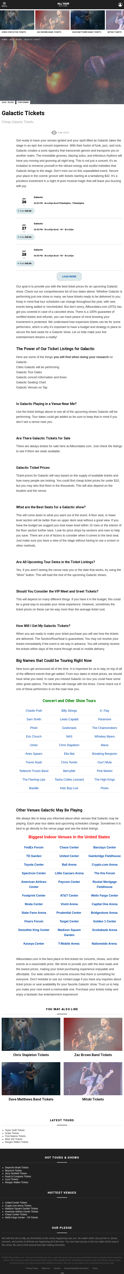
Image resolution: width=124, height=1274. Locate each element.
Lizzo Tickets (11, 1179)
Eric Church (34, 736)
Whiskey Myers (105, 736)
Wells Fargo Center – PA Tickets (21, 1217)
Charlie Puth (34, 710)
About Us (46, 1268)
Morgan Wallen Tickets (16, 1142)
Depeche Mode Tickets (17, 1167)
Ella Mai (69, 753)
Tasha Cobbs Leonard (69, 779)
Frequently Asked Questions (76, 1268)
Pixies (105, 788)
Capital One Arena (104, 904)
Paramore (104, 719)
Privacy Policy (32, 1268)
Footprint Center (34, 895)
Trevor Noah (34, 762)
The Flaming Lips (33, 779)
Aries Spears (33, 753)
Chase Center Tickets (16, 1214)
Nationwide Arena (104, 943)
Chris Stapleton (69, 745)
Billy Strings (69, 710)
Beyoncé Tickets (13, 1170)
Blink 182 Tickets (13, 1139)
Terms (95, 1268)
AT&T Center (69, 895)
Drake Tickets (12, 1133)
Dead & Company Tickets (18, 1176)
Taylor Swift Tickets (15, 1130)
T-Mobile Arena (68, 943)
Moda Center (34, 904)
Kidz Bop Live (69, 788)
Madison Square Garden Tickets (21, 1208)
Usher (34, 745)
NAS (69, 736)
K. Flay (104, 710)
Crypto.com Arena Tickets (18, 1205)
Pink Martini (104, 771)
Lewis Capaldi (69, 719)
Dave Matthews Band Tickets (86, 32)
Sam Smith (34, 719)
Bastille (34, 788)
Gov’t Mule (104, 762)
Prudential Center (68, 912)
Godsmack (69, 728)
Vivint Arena (69, 904)
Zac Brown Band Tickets (49, 32)
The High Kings (104, 779)
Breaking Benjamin (104, 753)
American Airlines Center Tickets (21, 1211)
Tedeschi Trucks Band (33, 771)
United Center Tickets (16, 1202)
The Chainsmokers (104, 728)
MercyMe (69, 771)
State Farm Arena (34, 912)
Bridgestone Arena (104, 912)
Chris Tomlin (69, 762)
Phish (33, 728)
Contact (57, 1268)
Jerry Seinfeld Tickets (16, 1173)
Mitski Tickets (115, 32)
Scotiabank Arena (104, 930)
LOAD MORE (69, 276)
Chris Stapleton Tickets (14, 32)
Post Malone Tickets (15, 1136)
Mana (104, 745)
